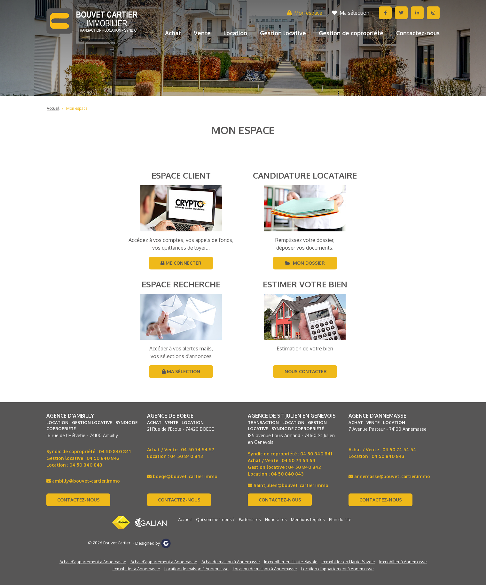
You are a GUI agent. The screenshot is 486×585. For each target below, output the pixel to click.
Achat (173, 32)
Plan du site (340, 519)
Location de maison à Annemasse (196, 568)
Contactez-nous (418, 32)
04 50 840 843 (85, 465)
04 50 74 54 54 (299, 460)
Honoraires (276, 519)
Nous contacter (305, 371)
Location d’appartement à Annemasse (337, 568)
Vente (202, 32)
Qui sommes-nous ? (215, 519)
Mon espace (304, 13)
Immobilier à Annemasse (403, 561)
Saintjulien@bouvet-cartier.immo (288, 485)
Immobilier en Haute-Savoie (290, 561)
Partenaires (250, 519)
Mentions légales (308, 519)
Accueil (53, 108)
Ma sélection (350, 13)
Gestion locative (283, 32)
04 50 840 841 (115, 451)
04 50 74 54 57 (197, 449)
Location (235, 32)
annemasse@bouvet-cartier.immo (389, 476)
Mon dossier (305, 263)
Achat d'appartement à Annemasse (92, 561)
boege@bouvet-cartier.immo (182, 476)
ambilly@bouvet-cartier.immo (83, 481)
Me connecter (181, 263)
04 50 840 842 (103, 458)
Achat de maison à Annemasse (230, 561)
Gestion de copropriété (351, 32)
